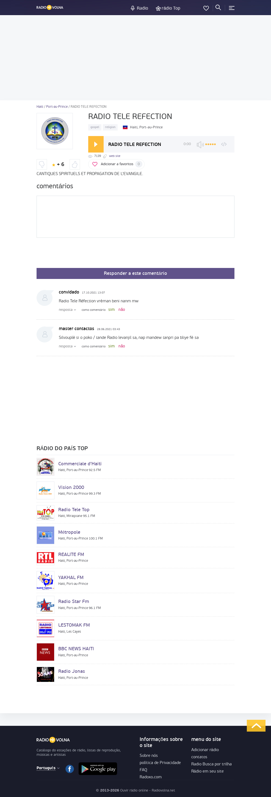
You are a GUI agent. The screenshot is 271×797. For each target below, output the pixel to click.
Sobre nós (149, 756)
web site (114, 156)
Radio (142, 8)
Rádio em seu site (207, 772)
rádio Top (171, 8)
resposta (66, 310)
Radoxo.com (151, 777)
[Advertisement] (135, 57)
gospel (94, 127)
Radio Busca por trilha (211, 764)
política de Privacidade (160, 763)
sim (111, 310)
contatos (199, 757)
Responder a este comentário (135, 273)
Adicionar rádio (205, 750)
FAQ (143, 770)
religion (110, 127)
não (121, 310)
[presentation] (78, 254)
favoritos (206, 7)
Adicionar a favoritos (121, 164)
